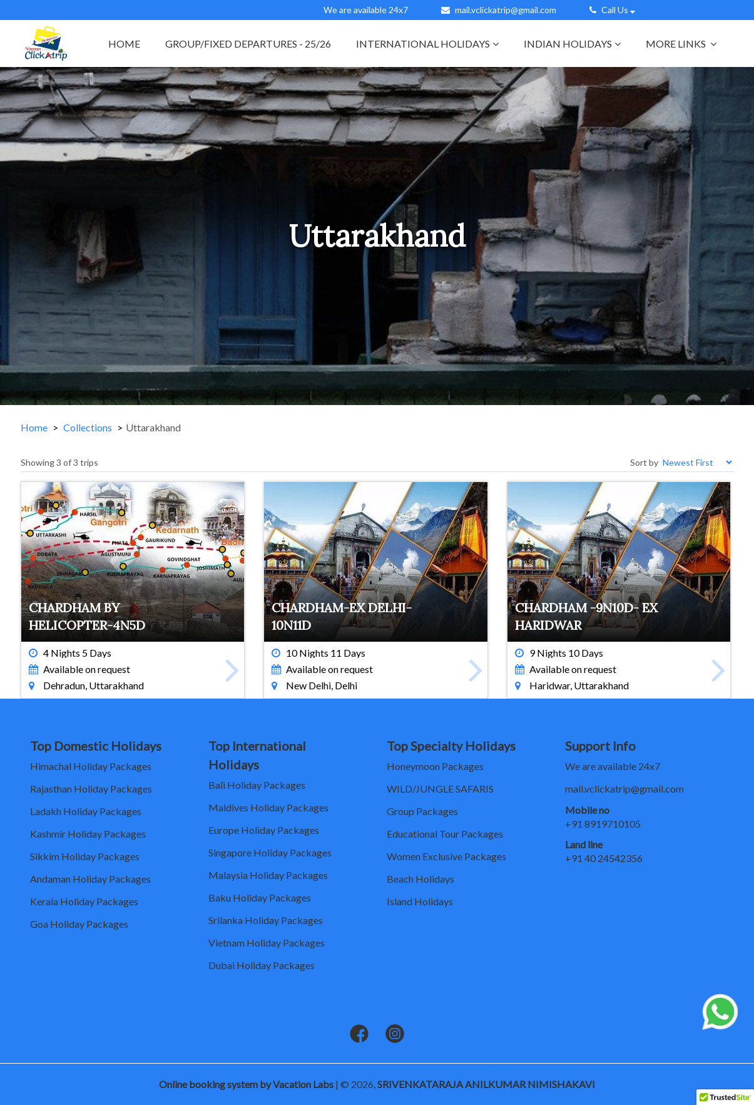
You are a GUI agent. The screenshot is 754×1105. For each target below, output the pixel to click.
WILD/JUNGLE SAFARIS (440, 788)
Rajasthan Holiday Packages (91, 788)
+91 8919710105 (603, 824)
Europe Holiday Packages (263, 830)
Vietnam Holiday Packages (266, 942)
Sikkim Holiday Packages (85, 856)
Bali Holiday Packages (256, 785)
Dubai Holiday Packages (261, 965)
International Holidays (427, 43)
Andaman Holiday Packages (90, 879)
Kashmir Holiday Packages (88, 834)
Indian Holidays (572, 43)
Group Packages (422, 811)
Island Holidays (420, 901)
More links (681, 43)
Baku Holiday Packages (259, 897)
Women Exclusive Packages (446, 856)
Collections (87, 427)
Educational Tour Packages (445, 834)
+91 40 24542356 (604, 858)
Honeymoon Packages (435, 766)
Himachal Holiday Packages (90, 766)
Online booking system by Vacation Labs (247, 1084)
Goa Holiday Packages (79, 924)
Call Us (613, 9)
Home (124, 43)
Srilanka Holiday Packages (265, 920)
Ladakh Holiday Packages (85, 811)
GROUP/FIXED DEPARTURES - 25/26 (248, 43)
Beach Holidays (420, 879)
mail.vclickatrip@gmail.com (505, 9)
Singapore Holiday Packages (270, 852)
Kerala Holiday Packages (84, 901)
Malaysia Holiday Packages (268, 875)
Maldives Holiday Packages (268, 807)
